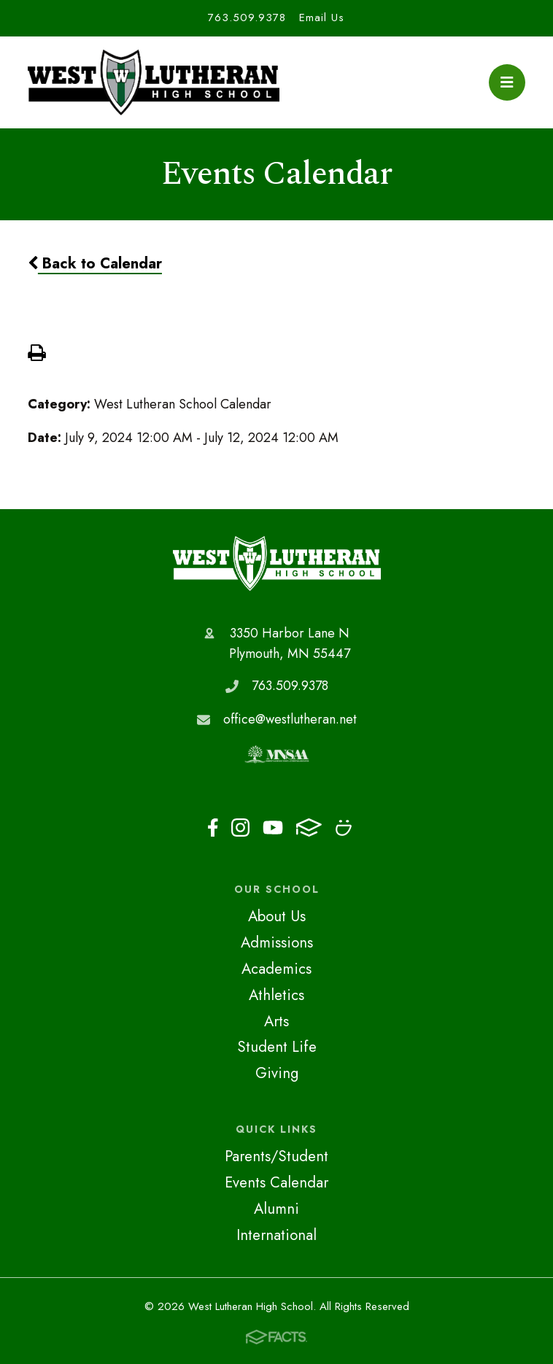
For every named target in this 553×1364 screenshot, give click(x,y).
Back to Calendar (95, 263)
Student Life (277, 1047)
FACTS (309, 827)
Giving (276, 1073)
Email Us (321, 17)
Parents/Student (276, 1156)
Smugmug (343, 828)
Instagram (240, 827)
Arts (276, 1021)
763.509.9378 (247, 17)
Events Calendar (276, 1182)
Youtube (273, 827)
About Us (277, 916)
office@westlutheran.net (290, 719)
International (276, 1235)
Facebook (213, 827)
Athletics (276, 995)
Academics (276, 969)
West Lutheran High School (277, 563)
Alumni (276, 1209)
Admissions (277, 942)
